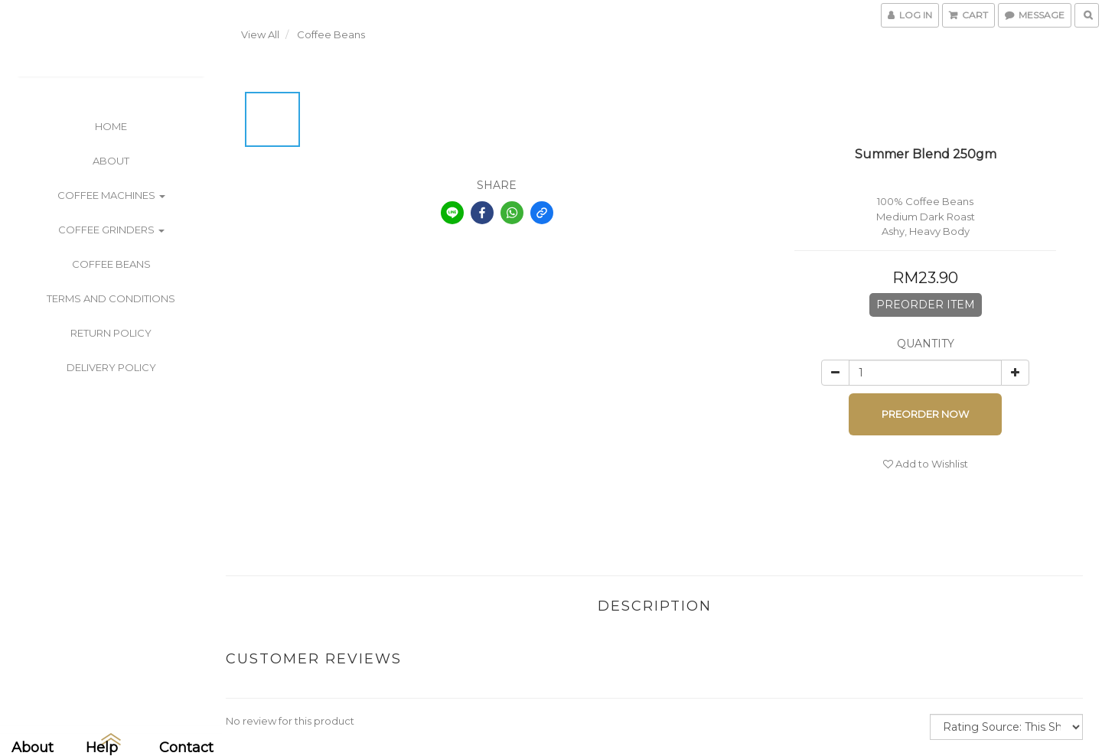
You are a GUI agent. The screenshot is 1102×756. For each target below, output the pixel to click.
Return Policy (111, 333)
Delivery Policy (111, 367)
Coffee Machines (111, 195)
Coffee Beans (111, 264)
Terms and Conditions (111, 298)
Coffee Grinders (111, 229)
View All (260, 34)
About (111, 161)
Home (111, 126)
